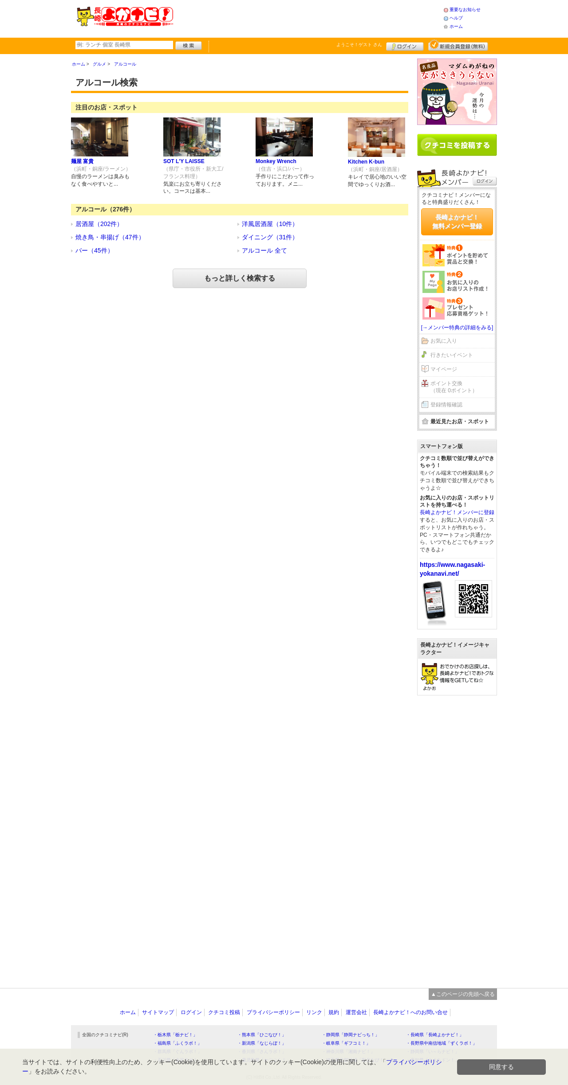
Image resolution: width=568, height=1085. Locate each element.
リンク (314, 1012)
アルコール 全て (264, 250)
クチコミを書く (457, 145)
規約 (333, 1012)
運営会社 (356, 1012)
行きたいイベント (451, 355)
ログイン (405, 45)
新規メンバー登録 (458, 45)
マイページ (443, 369)
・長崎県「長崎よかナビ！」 (435, 1034)
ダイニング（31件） (270, 237)
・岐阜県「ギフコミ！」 (346, 1043)
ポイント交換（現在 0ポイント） (453, 387)
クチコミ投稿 (224, 1012)
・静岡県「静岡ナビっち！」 (350, 1034)
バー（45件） (94, 250)
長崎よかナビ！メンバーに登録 (457, 512)
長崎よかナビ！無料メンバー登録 (457, 222)
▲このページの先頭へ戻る (463, 994)
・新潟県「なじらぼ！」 (261, 1043)
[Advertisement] (308, 17)
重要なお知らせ (465, 9)
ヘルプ (456, 18)
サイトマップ (158, 1012)
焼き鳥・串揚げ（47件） (110, 237)
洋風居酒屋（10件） (270, 223)
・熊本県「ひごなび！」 (261, 1034)
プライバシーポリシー (273, 1012)
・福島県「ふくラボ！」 (177, 1043)
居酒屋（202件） (99, 223)
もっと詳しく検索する (239, 278)
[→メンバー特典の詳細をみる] (457, 327)
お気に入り (443, 341)
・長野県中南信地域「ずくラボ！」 (441, 1043)
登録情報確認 (446, 405)
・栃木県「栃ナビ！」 (175, 1034)
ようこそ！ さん (359, 44)
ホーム (456, 26)
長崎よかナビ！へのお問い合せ (410, 1012)
